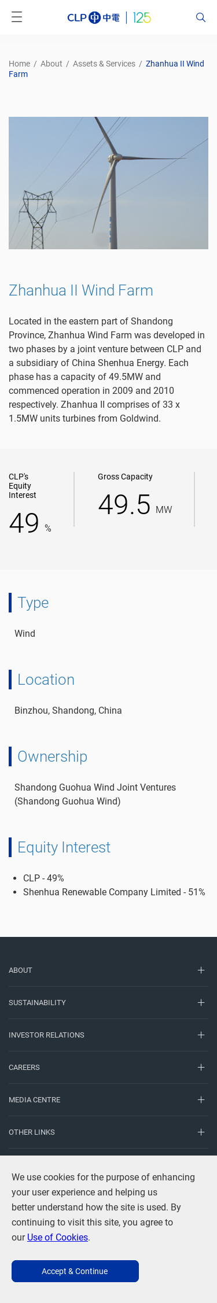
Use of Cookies (57, 1237)
